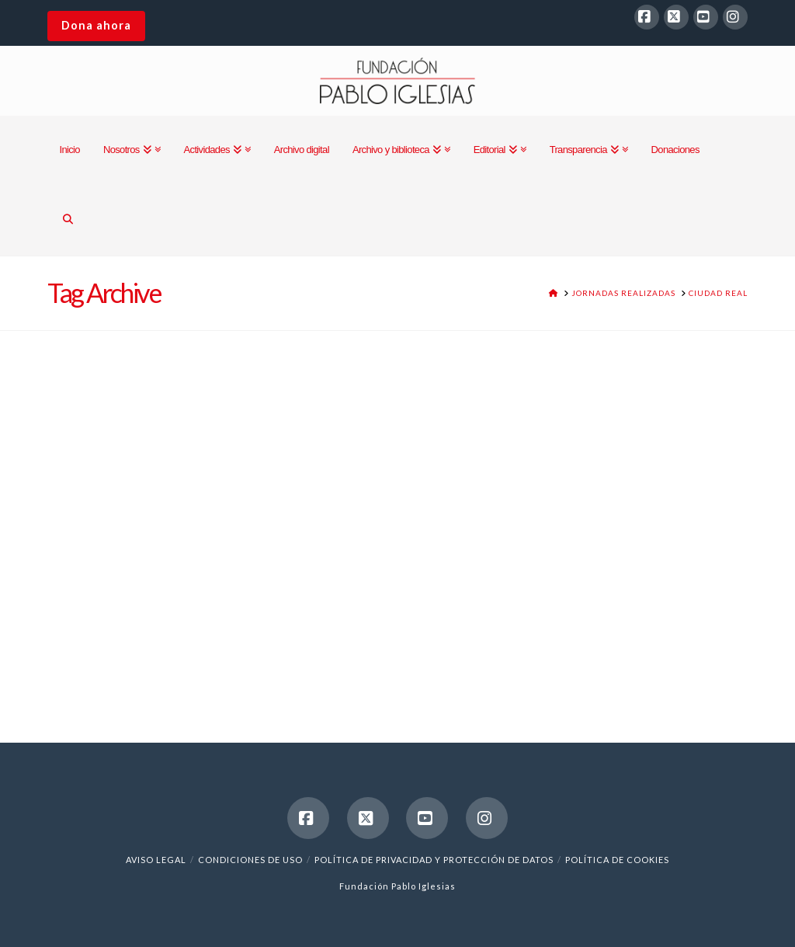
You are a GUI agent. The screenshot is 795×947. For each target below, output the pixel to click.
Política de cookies (617, 860)
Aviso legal (156, 860)
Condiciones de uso (250, 860)
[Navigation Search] (67, 221)
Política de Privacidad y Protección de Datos (434, 860)
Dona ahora (96, 25)
